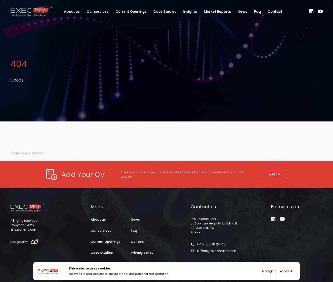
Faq (257, 11)
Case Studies (164, 11)
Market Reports (217, 11)
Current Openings (131, 11)
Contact (275, 11)
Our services (98, 11)
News (242, 11)
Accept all (286, 271)
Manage (267, 271)
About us (72, 11)
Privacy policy (142, 253)
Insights (190, 11)
